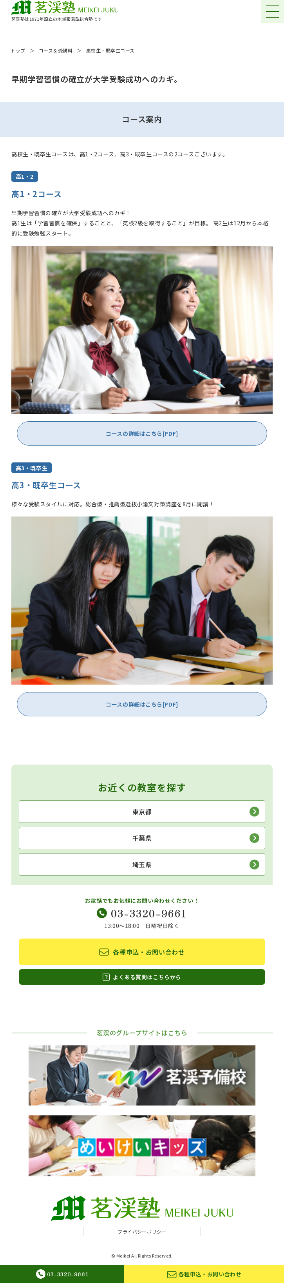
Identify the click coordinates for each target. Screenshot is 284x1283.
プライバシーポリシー (142, 1231)
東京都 (195, 811)
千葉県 (195, 838)
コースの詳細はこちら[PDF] (142, 433)
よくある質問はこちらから (142, 977)
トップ (18, 50)
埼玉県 (195, 864)
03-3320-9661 (142, 913)
